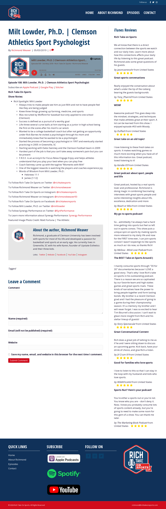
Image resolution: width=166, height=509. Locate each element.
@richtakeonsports (67, 192)
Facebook (61, 254)
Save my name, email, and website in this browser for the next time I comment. (56, 354)
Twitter (42, 254)
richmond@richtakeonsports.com (145, 505)
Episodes (133, 12)
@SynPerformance (64, 210)
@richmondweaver (61, 187)
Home (89, 12)
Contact (150, 12)
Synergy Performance (80, 215)
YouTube (72, 254)
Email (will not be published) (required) (30, 330)
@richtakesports (62, 182)
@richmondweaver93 (66, 196)
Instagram (82, 254)
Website (51, 254)
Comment (14, 287)
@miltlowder (58, 206)
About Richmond (110, 12)
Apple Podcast (30, 87)
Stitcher (60, 87)
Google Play (46, 87)
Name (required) (17, 318)
